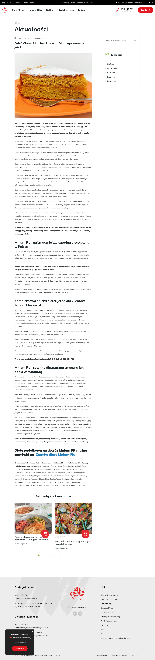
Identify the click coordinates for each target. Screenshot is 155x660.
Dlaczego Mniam (107, 608)
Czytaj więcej (21, 545)
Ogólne (110, 64)
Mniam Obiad (36, 10)
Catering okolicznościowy (110, 616)
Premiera (111, 77)
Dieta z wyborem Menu (110, 599)
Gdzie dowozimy (66, 10)
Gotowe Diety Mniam (109, 595)
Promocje (111, 81)
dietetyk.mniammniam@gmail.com (34, 627)
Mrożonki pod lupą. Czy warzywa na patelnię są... (73, 544)
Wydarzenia (112, 68)
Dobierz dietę (106, 604)
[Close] (32, 631)
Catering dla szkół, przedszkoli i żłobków (77, 3)
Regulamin (136, 655)
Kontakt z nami (102, 655)
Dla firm (49, 10)
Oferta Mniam (18, 10)
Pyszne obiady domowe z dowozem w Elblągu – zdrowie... (32, 539)
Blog (102, 629)
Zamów (145, 10)
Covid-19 (104, 625)
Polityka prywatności (120, 655)
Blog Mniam (6, 3)
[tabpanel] (33, 525)
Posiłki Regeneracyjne (109, 621)
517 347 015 (22, 624)
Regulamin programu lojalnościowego (115, 638)
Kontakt (81, 10)
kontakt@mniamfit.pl (29, 598)
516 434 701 (127, 9)
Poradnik (111, 73)
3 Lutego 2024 (23, 38)
